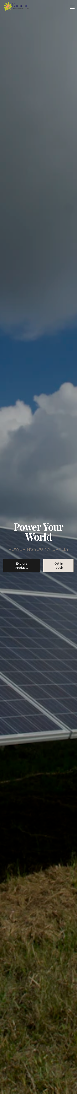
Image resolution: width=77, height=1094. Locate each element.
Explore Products (21, 566)
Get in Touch (58, 566)
